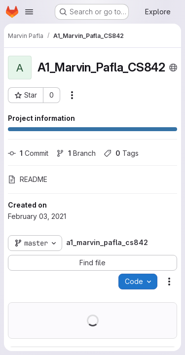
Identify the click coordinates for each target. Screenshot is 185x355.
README (27, 179)
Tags (121, 153)
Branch (76, 153)
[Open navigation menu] (29, 12)
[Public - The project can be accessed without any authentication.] (173, 67)
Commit (28, 153)
